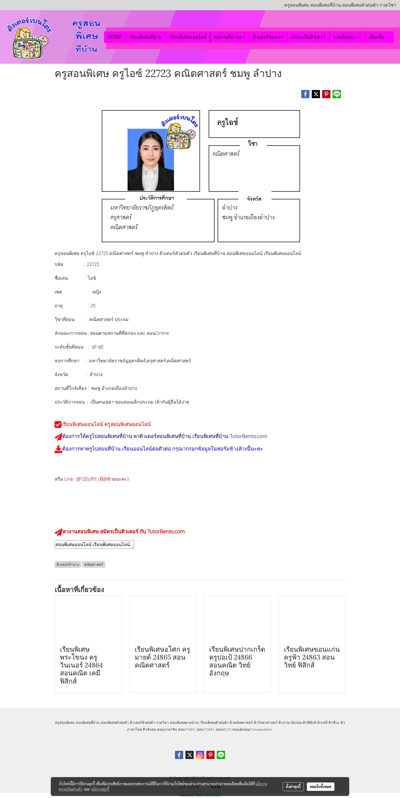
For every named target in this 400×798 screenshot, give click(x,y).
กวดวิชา (162, 722)
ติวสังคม (149, 729)
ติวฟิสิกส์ (309, 722)
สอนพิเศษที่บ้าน (88, 722)
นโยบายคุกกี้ (100, 789)
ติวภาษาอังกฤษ (290, 722)
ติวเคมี (322, 722)
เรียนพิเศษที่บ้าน (145, 37)
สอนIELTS (223, 729)
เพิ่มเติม (379, 37)
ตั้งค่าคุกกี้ (293, 786)
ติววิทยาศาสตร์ (266, 722)
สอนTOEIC (187, 729)
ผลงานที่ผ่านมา (229, 37)
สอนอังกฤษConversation (252, 729)
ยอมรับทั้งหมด (320, 786)
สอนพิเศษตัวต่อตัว (115, 722)
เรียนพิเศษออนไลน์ (187, 37)
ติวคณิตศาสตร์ (241, 722)
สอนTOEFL (206, 729)
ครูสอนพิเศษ (64, 722)
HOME (114, 37)
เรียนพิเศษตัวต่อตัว (214, 722)
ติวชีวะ (334, 722)
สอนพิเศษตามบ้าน (184, 722)
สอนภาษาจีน (167, 729)
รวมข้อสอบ (347, 37)
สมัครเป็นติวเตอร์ (308, 37)
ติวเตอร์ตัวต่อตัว (142, 722)
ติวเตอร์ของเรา (268, 37)
